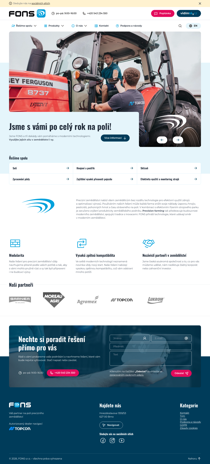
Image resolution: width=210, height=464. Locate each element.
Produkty (54, 26)
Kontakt (101, 26)
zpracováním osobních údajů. (127, 375)
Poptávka (165, 13)
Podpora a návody (129, 26)
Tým (182, 416)
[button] (162, 139)
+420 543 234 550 (65, 372)
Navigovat (113, 425)
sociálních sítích (41, 3)
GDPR (183, 425)
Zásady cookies (189, 428)
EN (195, 25)
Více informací (113, 138)
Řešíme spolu (24, 26)
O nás (79, 26)
